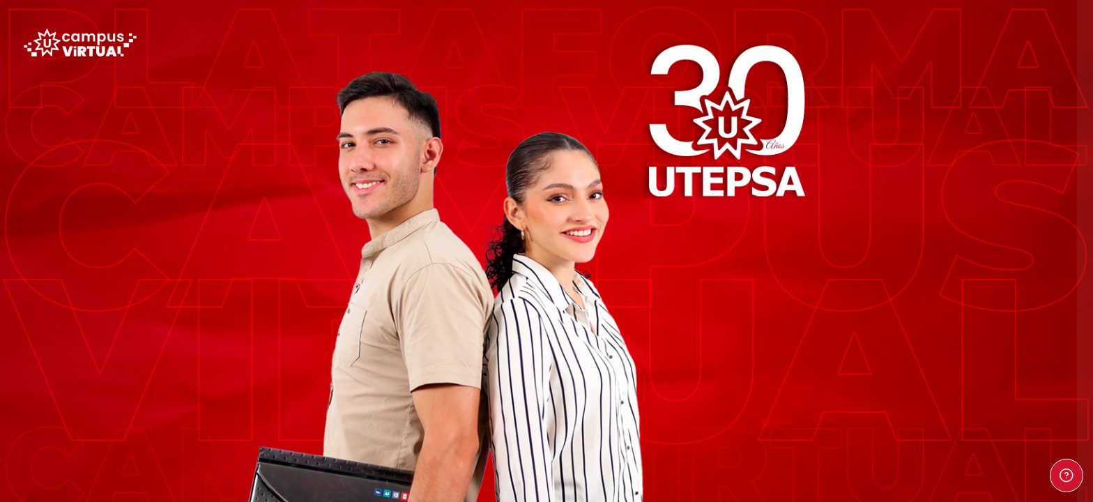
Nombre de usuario (868, 96)
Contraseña (850, 163)
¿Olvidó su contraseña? (1028, 229)
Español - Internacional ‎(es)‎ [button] (891, 422)
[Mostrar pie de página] (1066, 475)
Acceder (946, 267)
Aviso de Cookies (1013, 428)
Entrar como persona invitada (946, 359)
